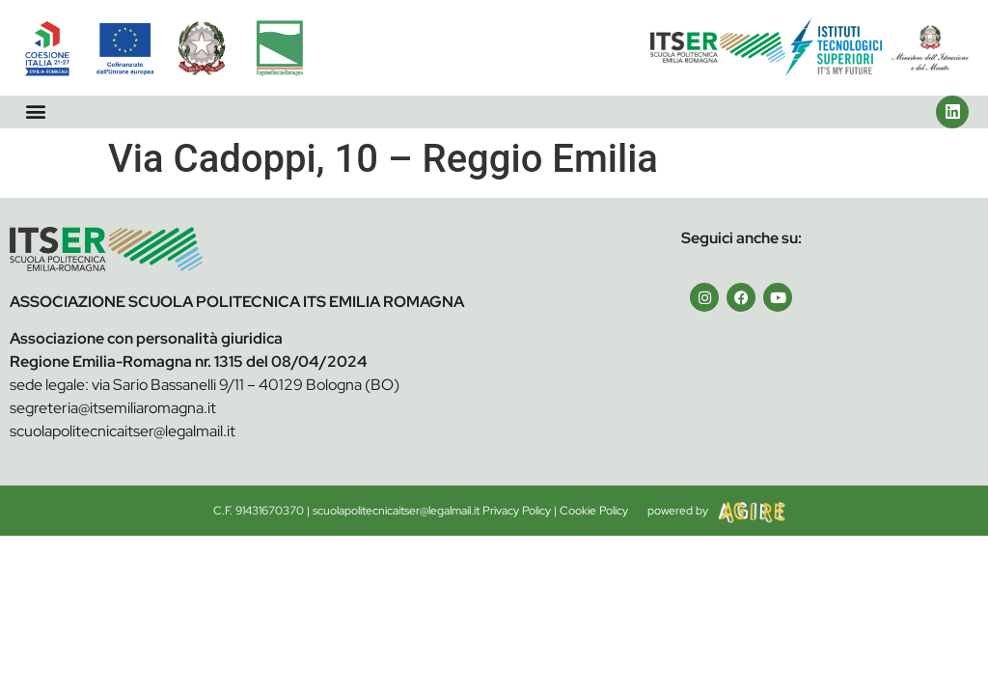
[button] (35, 111)
